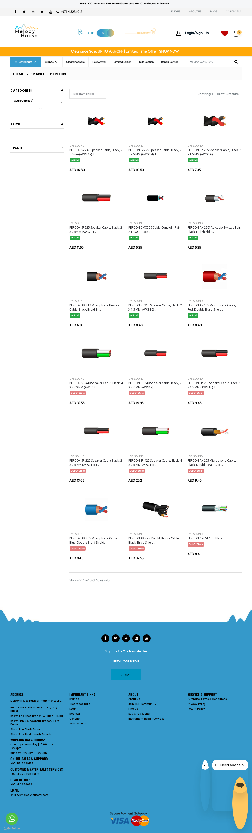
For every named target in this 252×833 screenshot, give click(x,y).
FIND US (175, 11)
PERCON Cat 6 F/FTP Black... (206, 538)
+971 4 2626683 (21, 784)
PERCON (27, 245)
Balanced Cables (33, 133)
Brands (49, 61)
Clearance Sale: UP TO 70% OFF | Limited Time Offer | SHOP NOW (124, 51)
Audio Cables (23, 100)
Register (74, 714)
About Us (134, 699)
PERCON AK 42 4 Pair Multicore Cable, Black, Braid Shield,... (154, 540)
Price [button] (15, 187)
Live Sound (77, 145)
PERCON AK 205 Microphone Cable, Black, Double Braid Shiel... (212, 462)
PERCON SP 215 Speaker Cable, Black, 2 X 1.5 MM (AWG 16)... (155, 307)
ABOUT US (195, 11)
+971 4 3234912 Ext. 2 (24, 774)
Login (73, 709)
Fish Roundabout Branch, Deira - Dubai (36, 722)
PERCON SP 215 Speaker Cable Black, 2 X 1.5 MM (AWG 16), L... (214, 385)
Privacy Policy (196, 704)
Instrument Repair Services (146, 719)
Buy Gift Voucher (139, 714)
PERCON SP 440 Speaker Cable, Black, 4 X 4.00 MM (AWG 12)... (96, 385)
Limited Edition (122, 61)
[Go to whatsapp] (12, 819)
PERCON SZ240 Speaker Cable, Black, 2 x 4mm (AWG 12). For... (95, 152)
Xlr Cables (28, 125)
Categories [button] (21, 90)
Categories (23, 61)
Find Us (133, 709)
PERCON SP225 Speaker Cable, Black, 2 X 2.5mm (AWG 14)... (95, 229)
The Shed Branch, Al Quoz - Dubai (37, 709)
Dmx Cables (30, 117)
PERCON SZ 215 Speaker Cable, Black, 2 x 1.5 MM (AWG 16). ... (214, 152)
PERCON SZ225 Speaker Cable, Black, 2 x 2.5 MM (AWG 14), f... (154, 152)
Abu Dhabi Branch (30, 729)
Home (18, 74)
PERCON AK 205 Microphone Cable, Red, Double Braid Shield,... (212, 307)
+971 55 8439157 (21, 763)
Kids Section (146, 61)
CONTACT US (234, 11)
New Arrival (99, 61)
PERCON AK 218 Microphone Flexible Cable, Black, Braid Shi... (94, 307)
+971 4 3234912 (69, 12)
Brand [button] (16, 231)
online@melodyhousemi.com (29, 795)
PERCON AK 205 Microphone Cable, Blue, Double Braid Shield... (93, 540)
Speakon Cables (33, 110)
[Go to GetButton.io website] (12, 828)
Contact (74, 719)
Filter (21, 211)
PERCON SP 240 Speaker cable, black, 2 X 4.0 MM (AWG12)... (154, 385)
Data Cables (30, 141)
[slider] (14, 201)
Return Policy (196, 709)
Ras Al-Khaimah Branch (35, 734)
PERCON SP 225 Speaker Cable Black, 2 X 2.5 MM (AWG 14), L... (95, 462)
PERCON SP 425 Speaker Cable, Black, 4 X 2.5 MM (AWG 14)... (155, 462)
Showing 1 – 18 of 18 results (218, 94)
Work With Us (78, 723)
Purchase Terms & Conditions (207, 699)
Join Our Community (142, 704)
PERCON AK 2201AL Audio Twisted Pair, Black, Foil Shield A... (214, 229)
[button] (238, 31)
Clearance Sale (75, 61)
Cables (20, 148)
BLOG (213, 11)
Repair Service (169, 61)
